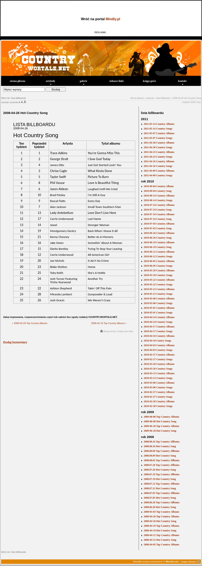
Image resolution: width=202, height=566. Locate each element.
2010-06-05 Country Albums (159, 261)
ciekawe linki (116, 81)
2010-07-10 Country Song (158, 219)
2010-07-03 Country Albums (159, 223)
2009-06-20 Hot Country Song (160, 430)
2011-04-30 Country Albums (159, 142)
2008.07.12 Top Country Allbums (161, 483)
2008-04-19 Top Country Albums (108, 323)
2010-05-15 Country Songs (158, 293)
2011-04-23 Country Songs (158, 156)
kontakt (182, 82)
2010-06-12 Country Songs (158, 256)
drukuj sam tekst (125, 331)
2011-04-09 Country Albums (159, 170)
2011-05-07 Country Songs (158, 138)
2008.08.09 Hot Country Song (160, 455)
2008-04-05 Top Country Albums (161, 544)
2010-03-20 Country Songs (158, 368)
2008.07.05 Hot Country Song (160, 497)
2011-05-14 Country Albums (159, 123)
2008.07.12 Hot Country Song (160, 488)
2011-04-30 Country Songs (158, 147)
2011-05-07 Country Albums (159, 133)
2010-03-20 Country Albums (159, 364)
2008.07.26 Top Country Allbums (161, 465)
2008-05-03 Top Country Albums (161, 511)
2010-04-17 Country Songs (158, 331)
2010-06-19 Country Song (158, 247)
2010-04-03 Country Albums (159, 345)
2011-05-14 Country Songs (158, 128)
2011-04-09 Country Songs (158, 175)
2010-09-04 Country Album (159, 186)
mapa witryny (189, 561)
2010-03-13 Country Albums (159, 373)
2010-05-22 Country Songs (158, 284)
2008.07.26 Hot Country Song (160, 469)
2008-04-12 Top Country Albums (161, 535)
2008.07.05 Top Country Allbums (161, 493)
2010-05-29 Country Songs (158, 275)
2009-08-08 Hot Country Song (160, 421)
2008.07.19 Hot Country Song (160, 479)
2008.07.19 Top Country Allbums (161, 474)
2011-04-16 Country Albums (159, 161)
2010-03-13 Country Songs (158, 378)
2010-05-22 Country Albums (159, 279)
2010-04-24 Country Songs (158, 321)
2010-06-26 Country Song (158, 237)
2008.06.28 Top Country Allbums (161, 502)
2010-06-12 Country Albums (159, 251)
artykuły (50, 82)
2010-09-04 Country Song (158, 190)
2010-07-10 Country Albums (159, 214)
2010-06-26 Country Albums (159, 233)
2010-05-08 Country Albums (159, 298)
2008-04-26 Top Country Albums (30, 323)
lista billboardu (163, 98)
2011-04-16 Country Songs (158, 166)
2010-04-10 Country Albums (159, 335)
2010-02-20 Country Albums (159, 401)
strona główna (17, 81)
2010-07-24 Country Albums (159, 204)
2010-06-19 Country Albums (159, 242)
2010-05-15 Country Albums (159, 289)
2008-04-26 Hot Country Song (187, 98)
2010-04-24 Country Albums (159, 317)
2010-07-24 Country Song (158, 209)
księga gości (149, 81)
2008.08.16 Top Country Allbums (161, 441)
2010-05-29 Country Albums (159, 270)
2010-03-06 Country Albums (159, 382)
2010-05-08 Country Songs (158, 303)
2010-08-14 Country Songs (158, 200)
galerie (83, 82)
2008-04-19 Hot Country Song (160, 530)
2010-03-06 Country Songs (158, 387)
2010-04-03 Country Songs (158, 349)
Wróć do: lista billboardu (13, 98)
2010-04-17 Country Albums (159, 326)
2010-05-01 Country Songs (158, 312)
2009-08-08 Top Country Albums (161, 416)
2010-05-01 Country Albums (159, 307)
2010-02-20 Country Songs (158, 406)
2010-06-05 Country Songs (158, 265)
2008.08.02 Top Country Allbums (161, 460)
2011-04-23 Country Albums (159, 152)
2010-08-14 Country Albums (159, 195)
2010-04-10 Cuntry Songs (157, 340)
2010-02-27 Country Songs (158, 359)
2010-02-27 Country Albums (159, 354)
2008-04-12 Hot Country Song (160, 539)
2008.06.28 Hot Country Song (160, 507)
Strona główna (137, 98)
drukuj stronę (109, 331)
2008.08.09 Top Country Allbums (161, 450)
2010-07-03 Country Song (158, 228)
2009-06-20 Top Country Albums (161, 426)
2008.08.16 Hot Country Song (160, 446)
